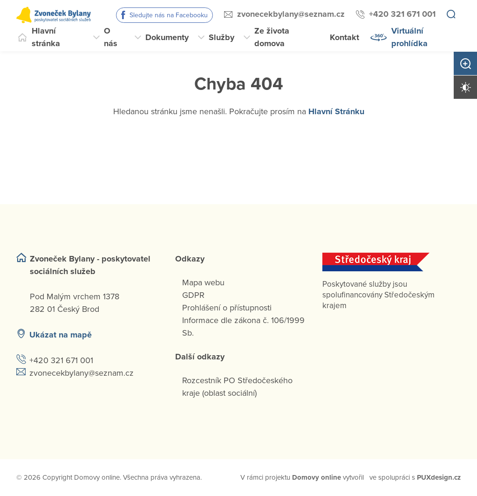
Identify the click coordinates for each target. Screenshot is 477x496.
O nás (110, 37)
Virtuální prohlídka (409, 37)
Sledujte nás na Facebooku (168, 15)
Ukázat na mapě (60, 335)
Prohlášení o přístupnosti (227, 308)
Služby (221, 37)
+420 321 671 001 (402, 14)
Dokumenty (167, 37)
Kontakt (344, 37)
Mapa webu (203, 282)
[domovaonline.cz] (316, 477)
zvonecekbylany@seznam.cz (291, 14)
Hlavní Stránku (336, 111)
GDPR (193, 295)
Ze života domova (271, 37)
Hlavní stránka (46, 37)
